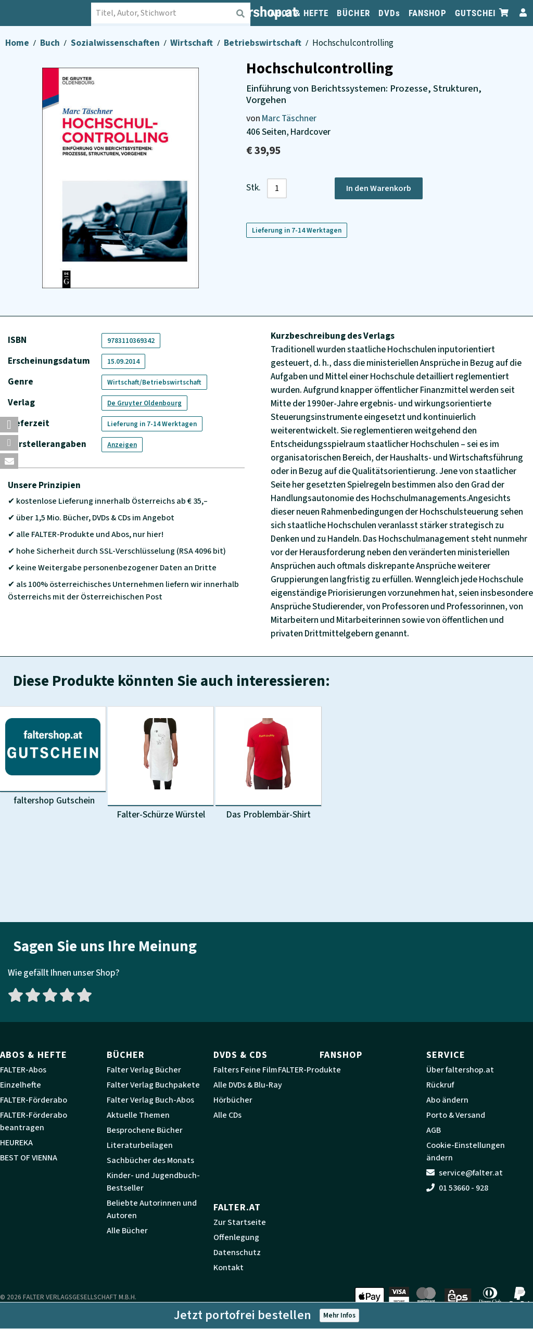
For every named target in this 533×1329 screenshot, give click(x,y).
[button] (9, 424)
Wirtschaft (192, 42)
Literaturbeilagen (140, 1145)
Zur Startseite (239, 1222)
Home (18, 42)
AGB (433, 1130)
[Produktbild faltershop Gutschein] (53, 756)
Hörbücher (232, 1100)
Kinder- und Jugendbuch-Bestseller (153, 1182)
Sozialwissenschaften (116, 42)
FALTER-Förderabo (33, 1100)
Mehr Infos (339, 1315)
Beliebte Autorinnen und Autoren (152, 1209)
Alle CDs (227, 1115)
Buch (50, 42)
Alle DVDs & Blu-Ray (247, 1085)
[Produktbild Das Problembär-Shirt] (268, 764)
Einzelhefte (20, 1085)
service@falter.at (464, 1173)
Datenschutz (237, 1252)
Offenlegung (236, 1237)
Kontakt (228, 1267)
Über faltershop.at (460, 1070)
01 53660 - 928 (457, 1188)
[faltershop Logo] (52, 13)
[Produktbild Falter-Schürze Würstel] (160, 764)
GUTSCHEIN (478, 13)
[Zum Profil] (521, 12)
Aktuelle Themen (138, 1115)
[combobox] (177, 13)
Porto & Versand (455, 1115)
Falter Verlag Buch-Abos (150, 1100)
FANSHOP (428, 13)
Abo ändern (447, 1100)
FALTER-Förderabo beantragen (33, 1121)
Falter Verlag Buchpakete (153, 1085)
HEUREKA (16, 1142)
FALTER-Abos (23, 1070)
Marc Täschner (289, 118)
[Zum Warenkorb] (504, 12)
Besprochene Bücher (145, 1130)
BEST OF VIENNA (28, 1158)
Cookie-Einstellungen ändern (465, 1152)
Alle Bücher (127, 1230)
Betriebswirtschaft (263, 42)
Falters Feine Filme (247, 1070)
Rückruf (440, 1085)
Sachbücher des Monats (150, 1160)
